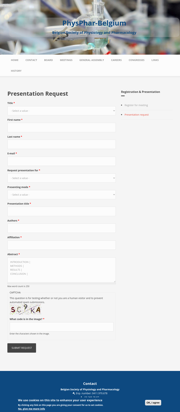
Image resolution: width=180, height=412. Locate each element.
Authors (13, 220)
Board (48, 60)
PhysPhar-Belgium (94, 23)
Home (14, 60)
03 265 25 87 (91, 397)
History (16, 70)
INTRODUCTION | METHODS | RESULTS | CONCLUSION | (61, 270)
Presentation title (19, 203)
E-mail (12, 153)
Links (155, 60)
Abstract (13, 254)
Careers (116, 60)
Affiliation (14, 237)
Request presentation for (23, 170)
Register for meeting (136, 105)
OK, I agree (153, 403)
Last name (14, 136)
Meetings (66, 60)
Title (11, 103)
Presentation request (137, 114)
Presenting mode (18, 187)
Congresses (136, 60)
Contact (31, 60)
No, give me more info (31, 409)
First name (14, 119)
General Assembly (91, 60)
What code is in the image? (27, 319)
